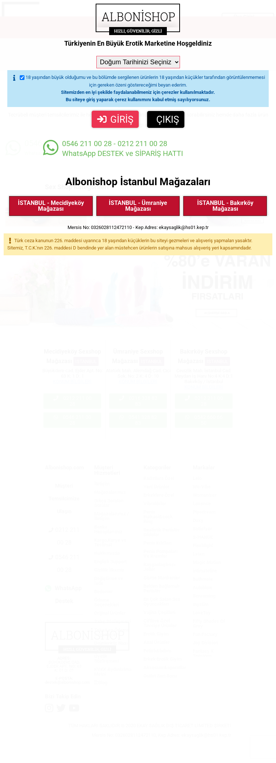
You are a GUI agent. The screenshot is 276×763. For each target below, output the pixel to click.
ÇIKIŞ (167, 119)
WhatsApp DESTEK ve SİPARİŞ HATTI (113, 148)
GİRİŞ (115, 119)
